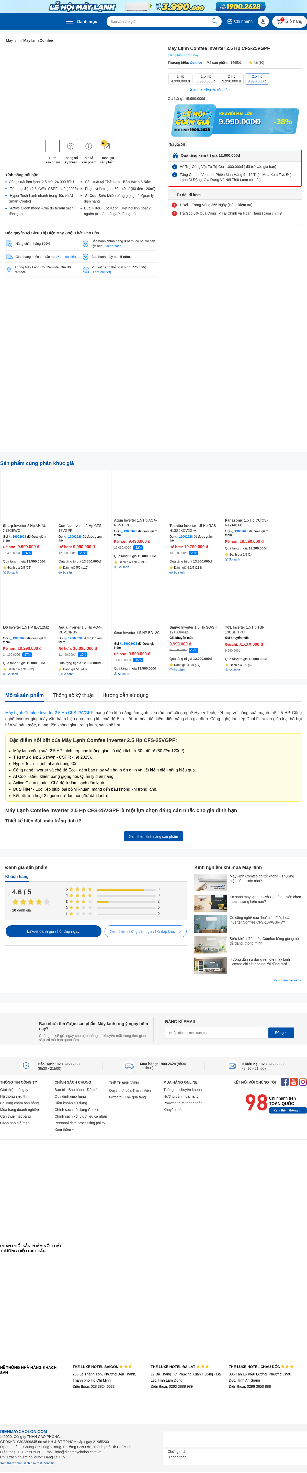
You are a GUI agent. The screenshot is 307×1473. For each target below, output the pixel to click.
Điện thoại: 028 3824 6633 (94, 1386)
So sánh (121, 674)
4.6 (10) (256, 63)
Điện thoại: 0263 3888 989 (172, 1386)
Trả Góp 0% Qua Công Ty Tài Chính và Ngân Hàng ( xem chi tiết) (231, 213)
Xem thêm (65, 1130)
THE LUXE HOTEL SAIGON (102, 1367)
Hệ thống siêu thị (13, 1096)
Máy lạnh (13, 40)
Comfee (196, 63)
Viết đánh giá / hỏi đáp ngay (53, 931)
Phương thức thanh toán (183, 1103)
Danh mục (87, 21)
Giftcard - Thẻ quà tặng (127, 1097)
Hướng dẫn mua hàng (181, 1096)
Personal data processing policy (80, 1123)
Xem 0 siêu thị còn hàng (211, 90)
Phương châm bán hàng (19, 1103)
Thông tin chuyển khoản (183, 1090)
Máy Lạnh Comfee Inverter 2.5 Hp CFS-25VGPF (49, 713)
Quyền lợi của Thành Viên (130, 1090)
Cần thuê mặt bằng (15, 1116)
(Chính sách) (113, 246)
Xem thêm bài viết (288, 980)
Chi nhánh (240, 21)
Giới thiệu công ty (14, 1090)
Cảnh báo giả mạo (15, 1123)
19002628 (19, 536)
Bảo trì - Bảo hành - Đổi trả (76, 1090)
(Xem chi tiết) (66, 257)
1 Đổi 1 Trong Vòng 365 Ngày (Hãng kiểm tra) (215, 205)
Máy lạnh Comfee (38, 40)
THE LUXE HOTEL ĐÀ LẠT (180, 1367)
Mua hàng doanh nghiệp (19, 1110)
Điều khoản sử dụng (71, 1103)
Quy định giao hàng (70, 1096)
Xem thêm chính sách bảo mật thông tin (27, 1463)
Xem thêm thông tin (288, 1110)
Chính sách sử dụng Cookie (77, 1110)
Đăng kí (281, 1033)
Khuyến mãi (173, 1110)
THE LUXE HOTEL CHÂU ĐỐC (261, 1367)
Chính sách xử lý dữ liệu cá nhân (81, 1116)
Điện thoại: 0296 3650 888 (250, 1386)
